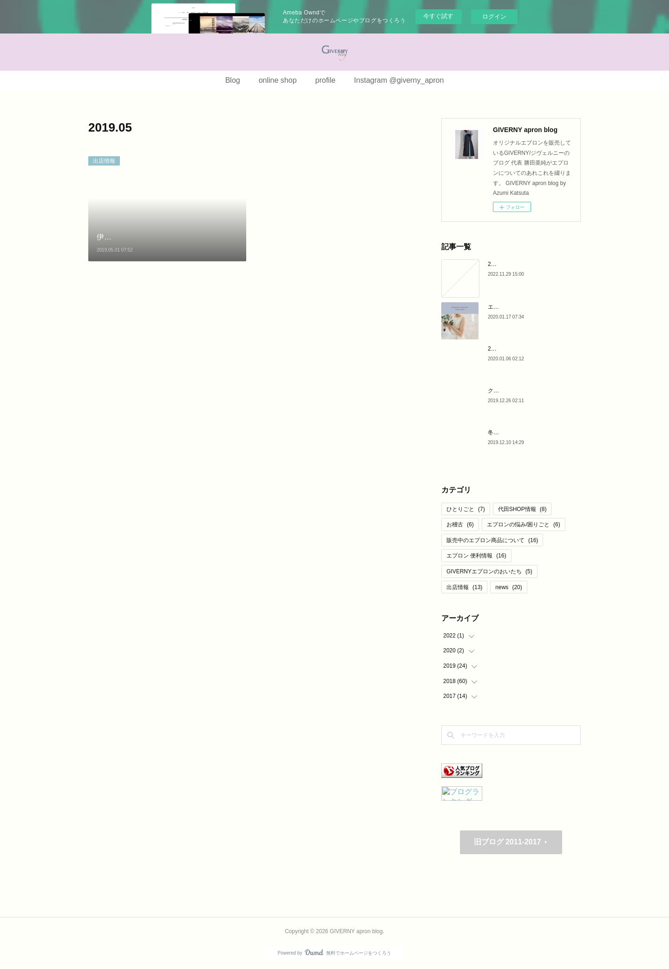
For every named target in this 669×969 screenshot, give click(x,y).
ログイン (494, 16)
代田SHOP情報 (522, 509)
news (508, 587)
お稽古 (460, 524)
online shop (278, 80)
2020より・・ (505, 264)
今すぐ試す (438, 16)
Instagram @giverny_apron (399, 80)
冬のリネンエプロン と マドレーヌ (531, 432)
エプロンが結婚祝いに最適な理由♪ (531, 307)
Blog (232, 80)
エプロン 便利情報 (476, 555)
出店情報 (104, 161)
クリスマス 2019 (509, 390)
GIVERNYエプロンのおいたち (489, 571)
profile (325, 80)
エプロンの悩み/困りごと (523, 524)
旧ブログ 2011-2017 (507, 842)
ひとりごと (465, 509)
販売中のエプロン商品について (492, 540)
